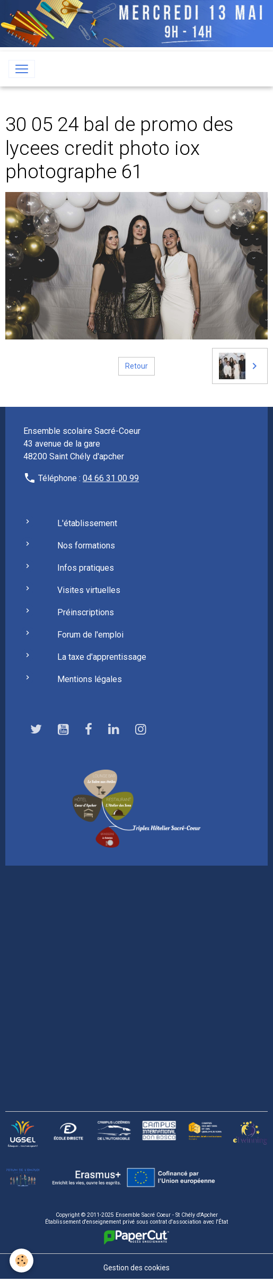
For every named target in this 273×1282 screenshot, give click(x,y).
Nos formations (86, 545)
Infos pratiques (85, 568)
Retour (136, 366)
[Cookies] (21, 1260)
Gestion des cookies (136, 1267)
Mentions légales (89, 679)
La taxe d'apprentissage (101, 657)
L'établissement (87, 523)
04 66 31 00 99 (111, 478)
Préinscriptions (85, 612)
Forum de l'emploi (90, 635)
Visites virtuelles (88, 590)
